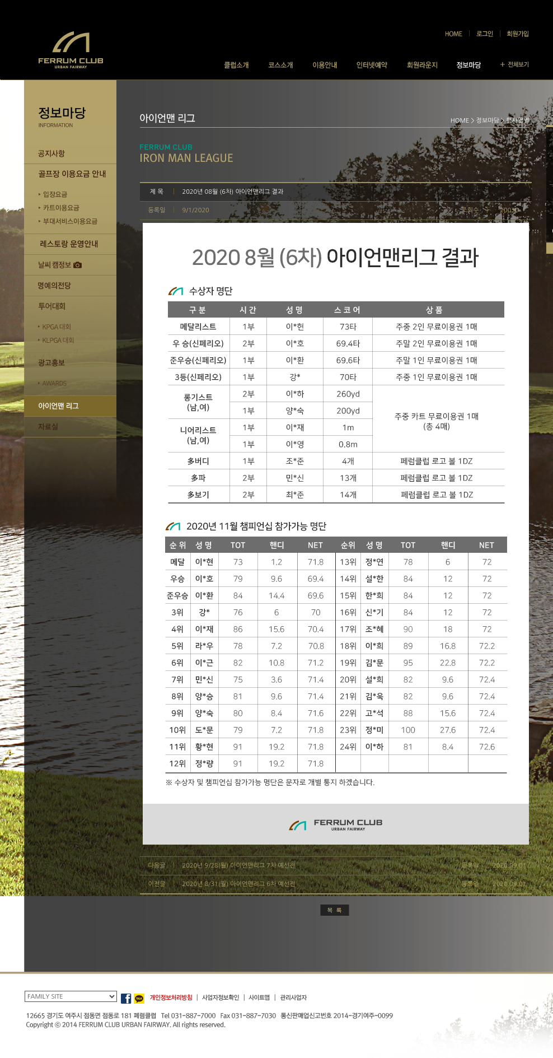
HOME (460, 121)
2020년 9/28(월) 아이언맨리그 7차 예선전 (239, 866)
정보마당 (487, 121)
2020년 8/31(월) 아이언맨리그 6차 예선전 (239, 884)
